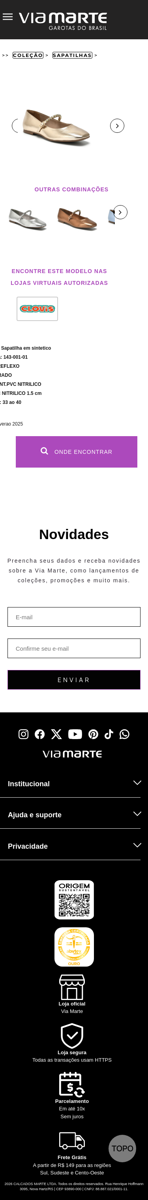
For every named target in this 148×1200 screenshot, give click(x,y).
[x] (56, 734)
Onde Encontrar (76, 451)
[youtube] (75, 734)
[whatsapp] (124, 734)
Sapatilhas (72, 55)
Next (117, 126)
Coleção (28, 55)
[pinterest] (93, 734)
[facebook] (40, 734)
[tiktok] (108, 734)
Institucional (29, 784)
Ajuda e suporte (35, 815)
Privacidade (28, 846)
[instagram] (23, 734)
